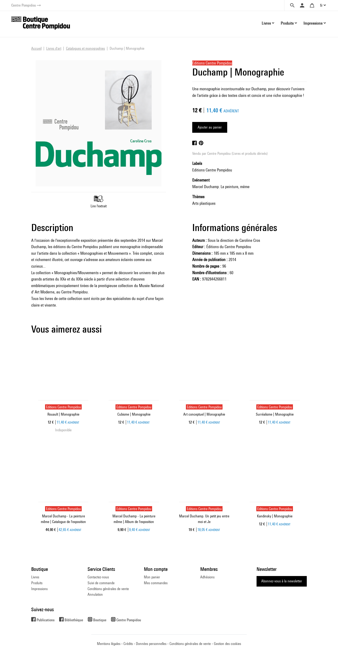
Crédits (128, 643)
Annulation (95, 594)
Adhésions (207, 577)
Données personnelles (151, 643)
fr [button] (321, 5)
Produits (36, 583)
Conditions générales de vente (108, 589)
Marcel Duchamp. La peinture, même (221, 186)
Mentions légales (108, 643)
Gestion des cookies (227, 643)
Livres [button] (266, 23)
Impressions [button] (313, 23)
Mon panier (152, 577)
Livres (35, 577)
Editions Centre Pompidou (212, 169)
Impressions (39, 589)
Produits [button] (287, 23)
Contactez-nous (98, 577)
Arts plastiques (203, 203)
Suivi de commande (101, 583)
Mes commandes (156, 583)
